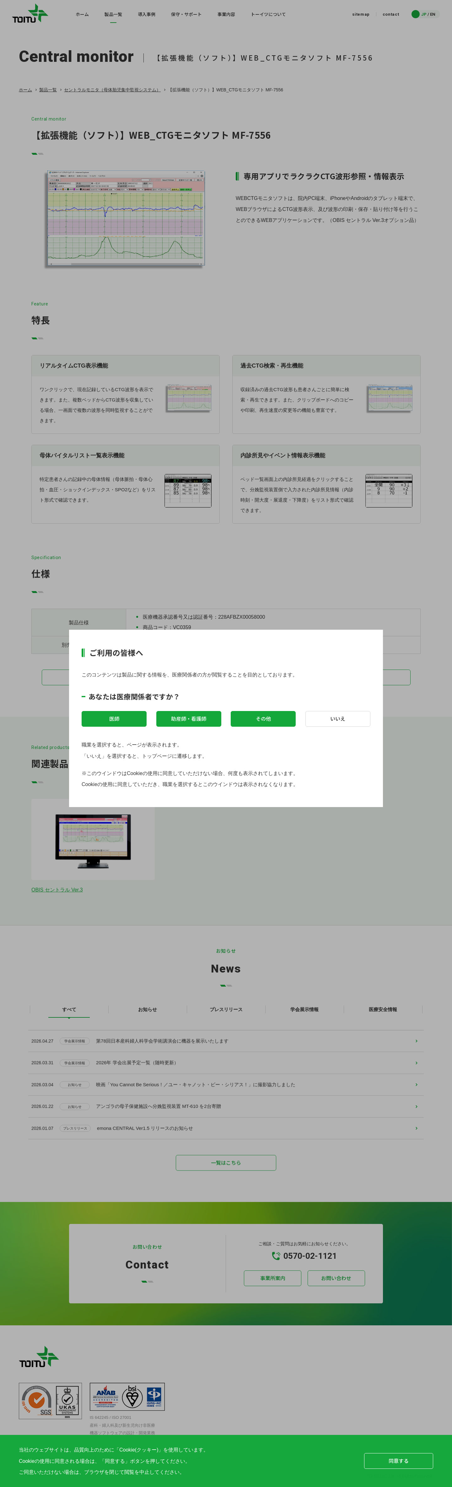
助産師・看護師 (188, 718)
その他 (263, 718)
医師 (114, 718)
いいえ (337, 718)
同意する (399, 1460)
